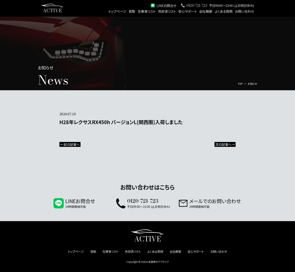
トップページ (117, 11)
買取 (132, 11)
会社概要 (205, 11)
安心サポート (187, 11)
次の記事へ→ (225, 144)
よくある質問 (224, 11)
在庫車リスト (146, 11)
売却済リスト (167, 11)
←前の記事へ (70, 144)
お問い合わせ (244, 11)
